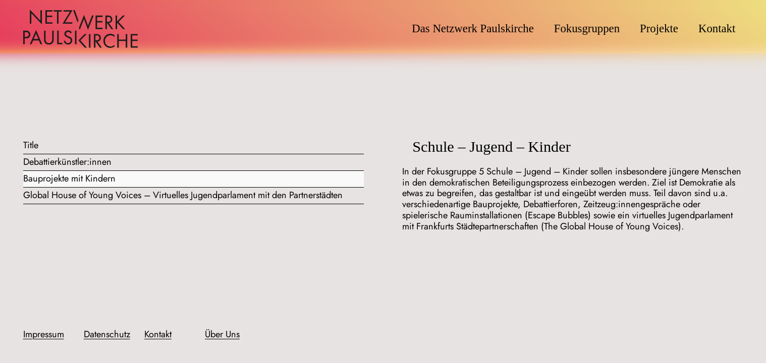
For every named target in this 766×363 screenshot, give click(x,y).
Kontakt (158, 334)
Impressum (43, 334)
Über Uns (222, 334)
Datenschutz (107, 334)
